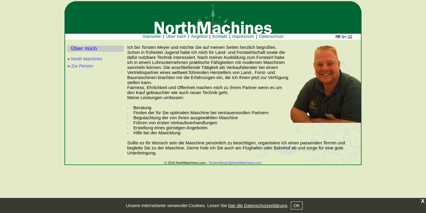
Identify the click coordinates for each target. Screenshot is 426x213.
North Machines (86, 58)
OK (296, 205)
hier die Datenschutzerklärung (257, 205)
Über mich (84, 48)
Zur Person (82, 65)
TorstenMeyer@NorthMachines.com (235, 162)
